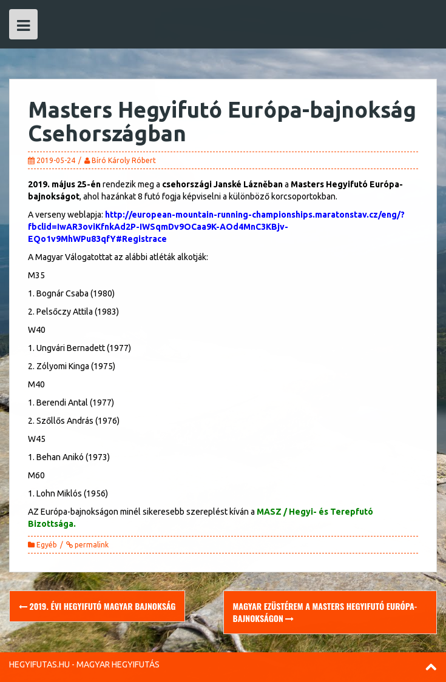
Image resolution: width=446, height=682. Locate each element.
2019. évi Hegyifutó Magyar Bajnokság (97, 606)
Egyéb (46, 545)
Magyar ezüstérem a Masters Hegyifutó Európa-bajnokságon (325, 612)
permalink (91, 545)
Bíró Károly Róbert (124, 160)
